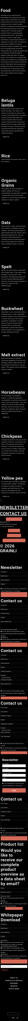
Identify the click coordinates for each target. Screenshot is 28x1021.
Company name (6, 715)
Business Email (6, 892)
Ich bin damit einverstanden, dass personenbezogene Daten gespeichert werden (13, 950)
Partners (14, 983)
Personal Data (5, 896)
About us (14, 978)
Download (4, 940)
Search (5, 969)
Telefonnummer (6, 671)
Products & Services (14, 980)
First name (4, 707)
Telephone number (7, 724)
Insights (14, 986)
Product (3, 728)
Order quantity (5, 732)
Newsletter (14, 507)
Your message (5, 736)
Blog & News (14, 989)
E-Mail (3, 584)
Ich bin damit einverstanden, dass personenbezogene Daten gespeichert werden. (13, 634)
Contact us (6, 136)
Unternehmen (5, 580)
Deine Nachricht (6, 621)
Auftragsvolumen (6, 679)
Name (3, 888)
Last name (4, 711)
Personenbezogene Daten (9, 629)
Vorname (4, 571)
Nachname (4, 576)
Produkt (3, 675)
